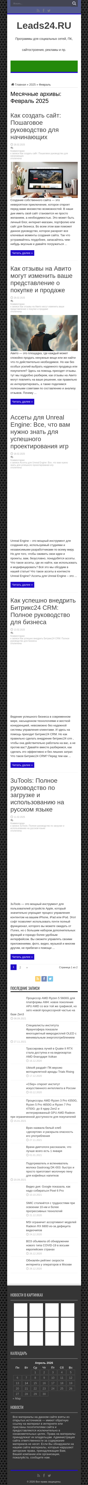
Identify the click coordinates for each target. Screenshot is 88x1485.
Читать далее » (22, 253)
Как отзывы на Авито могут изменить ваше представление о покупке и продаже (42, 279)
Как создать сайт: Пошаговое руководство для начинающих (36, 126)
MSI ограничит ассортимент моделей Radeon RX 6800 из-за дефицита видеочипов (51, 1226)
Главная (18, 84)
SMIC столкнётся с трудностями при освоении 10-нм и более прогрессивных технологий (50, 1207)
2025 (32, 84)
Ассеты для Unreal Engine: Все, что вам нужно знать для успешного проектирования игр (40, 432)
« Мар (17, 1398)
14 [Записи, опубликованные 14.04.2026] (26, 1383)
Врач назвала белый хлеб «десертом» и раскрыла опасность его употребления (49, 1132)
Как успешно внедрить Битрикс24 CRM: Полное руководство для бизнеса (43, 611)
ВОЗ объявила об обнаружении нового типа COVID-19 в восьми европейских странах (47, 1245)
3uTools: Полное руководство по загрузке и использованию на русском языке (37, 795)
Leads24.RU (44, 25)
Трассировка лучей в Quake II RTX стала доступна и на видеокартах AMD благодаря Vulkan (49, 1052)
